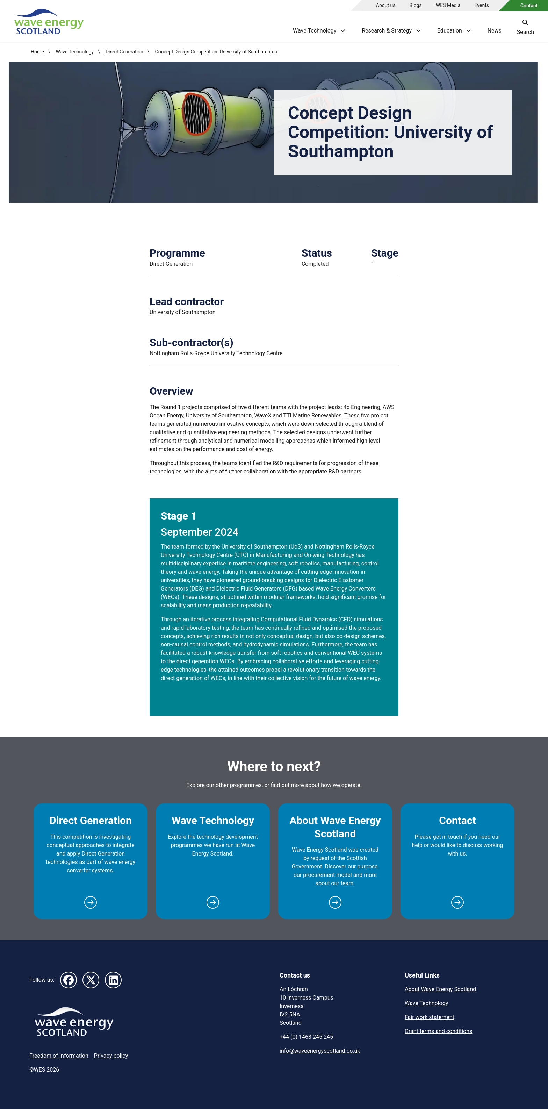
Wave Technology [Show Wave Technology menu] (319, 30)
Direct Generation (124, 52)
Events (482, 5)
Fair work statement (429, 1017)
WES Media (448, 5)
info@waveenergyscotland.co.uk (320, 1050)
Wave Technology (75, 52)
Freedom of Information (58, 1055)
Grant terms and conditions (438, 1031)
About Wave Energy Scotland (335, 827)
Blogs (416, 5)
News (495, 30)
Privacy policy (111, 1055)
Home (37, 52)
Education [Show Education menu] (454, 30)
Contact (529, 5)
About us (386, 5)
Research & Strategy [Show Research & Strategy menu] (391, 30)
